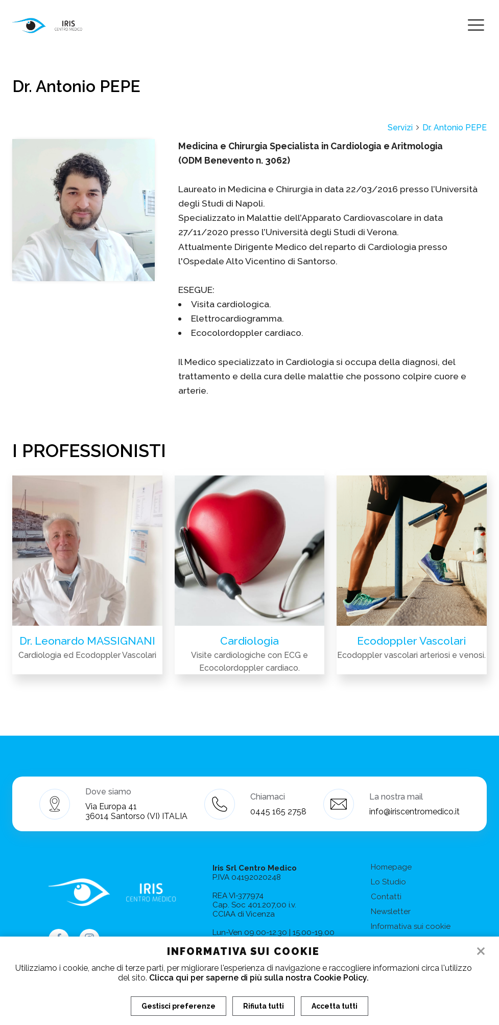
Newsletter (391, 911)
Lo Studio (388, 881)
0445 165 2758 (278, 811)
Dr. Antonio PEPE (454, 127)
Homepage (391, 867)
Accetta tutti (335, 1006)
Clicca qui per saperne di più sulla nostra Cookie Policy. (259, 978)
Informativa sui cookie (410, 926)
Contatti (386, 896)
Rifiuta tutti (263, 1006)
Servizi (404, 127)
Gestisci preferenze (178, 1006)
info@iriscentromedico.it (414, 811)
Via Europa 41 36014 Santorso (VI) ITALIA (136, 811)
